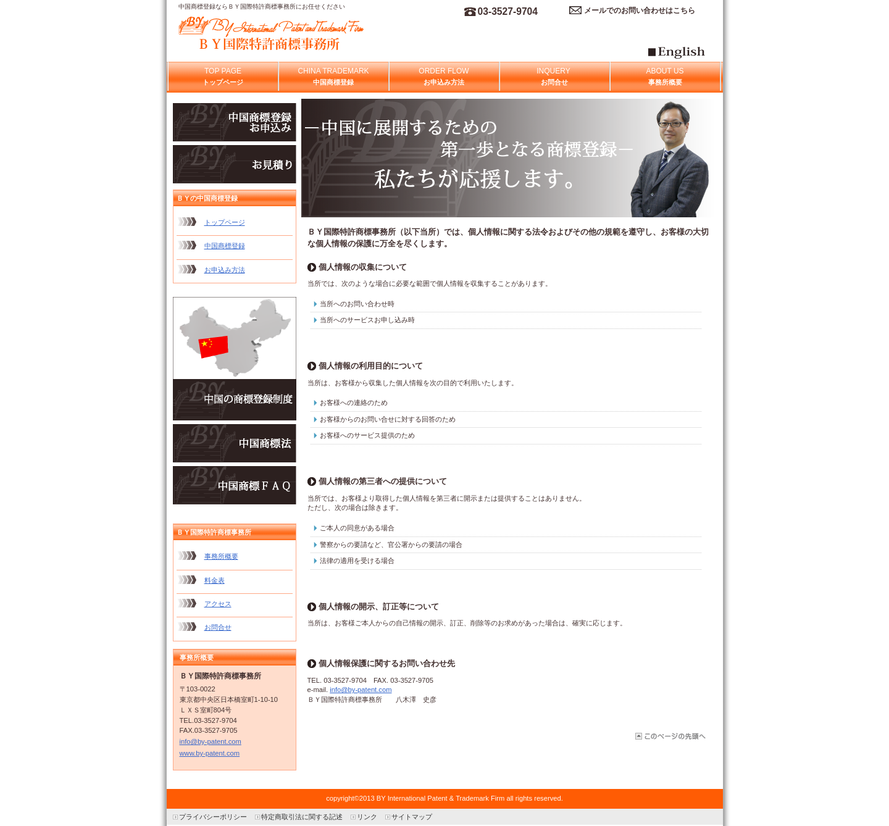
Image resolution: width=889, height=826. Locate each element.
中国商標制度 (234, 358)
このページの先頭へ (669, 736)
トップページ (224, 222)
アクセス (218, 603)
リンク (367, 816)
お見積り (234, 164)
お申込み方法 (224, 269)
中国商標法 (234, 443)
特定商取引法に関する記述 (302, 816)
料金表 (214, 580)
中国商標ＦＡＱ (234, 485)
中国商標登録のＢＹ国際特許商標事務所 (301, 34)
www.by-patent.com (210, 753)
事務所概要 (221, 556)
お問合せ (218, 627)
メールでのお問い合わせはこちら (639, 10)
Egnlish (693, 57)
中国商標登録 (224, 245)
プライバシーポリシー (213, 816)
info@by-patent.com (360, 689)
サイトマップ (411, 816)
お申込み (234, 122)
